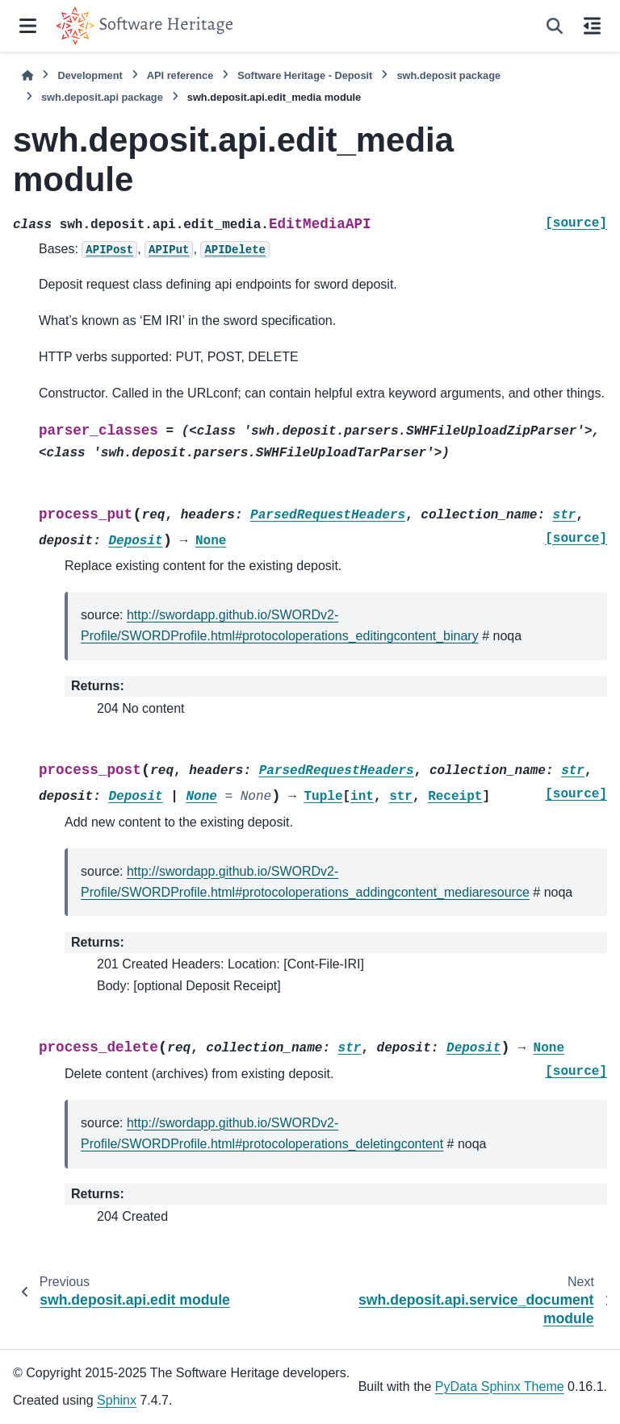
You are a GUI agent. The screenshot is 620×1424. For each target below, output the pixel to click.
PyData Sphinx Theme (499, 1386)
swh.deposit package (448, 75)
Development (89, 75)
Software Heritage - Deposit (304, 75)
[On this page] (592, 26)
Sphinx (116, 1400)
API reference (180, 75)
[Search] (554, 26)
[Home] (27, 75)
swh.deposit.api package (102, 97)
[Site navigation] (28, 26)
